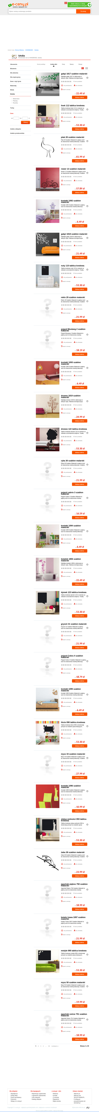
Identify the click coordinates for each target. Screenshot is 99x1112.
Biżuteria (13, 68)
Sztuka (36, 50)
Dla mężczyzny (15, 77)
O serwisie (56, 1097)
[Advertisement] (49, 31)
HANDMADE (29, 50)
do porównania (68, 85)
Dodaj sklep (14, 1095)
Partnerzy (13, 1099)
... (45, 1046)
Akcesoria (13, 64)
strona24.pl (77, 1103)
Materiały (13, 85)
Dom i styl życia (15, 81)
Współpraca (14, 1093)
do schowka (79, 85)
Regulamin (56, 1099)
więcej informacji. (58, 1110)
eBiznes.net (77, 1095)
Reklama (55, 1093)
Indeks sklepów (15, 129)
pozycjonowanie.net (79, 1101)
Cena (11, 113)
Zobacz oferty (79, 97)
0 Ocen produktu (77, 81)
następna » (55, 1046)
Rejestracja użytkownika (39, 1093)
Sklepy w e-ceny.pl (16, 1101)
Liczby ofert (53, 64)
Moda (12, 90)
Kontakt (55, 1095)
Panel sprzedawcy (16, 1097)
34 (49, 1046)
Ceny (63, 64)
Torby (12, 108)
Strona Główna (19, 50)
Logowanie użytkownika (39, 1095)
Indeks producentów (17, 133)
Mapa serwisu (57, 1101)
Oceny (80, 64)
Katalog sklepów (36, 1099)
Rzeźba (15, 103)
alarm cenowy (66, 89)
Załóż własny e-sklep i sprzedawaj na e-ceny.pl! (80, 5)
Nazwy (72, 64)
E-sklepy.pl (77, 1099)
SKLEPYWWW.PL (79, 1097)
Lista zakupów (36, 1097)
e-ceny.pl (17, 1107)
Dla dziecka (14, 73)
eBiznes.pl (77, 1093)
